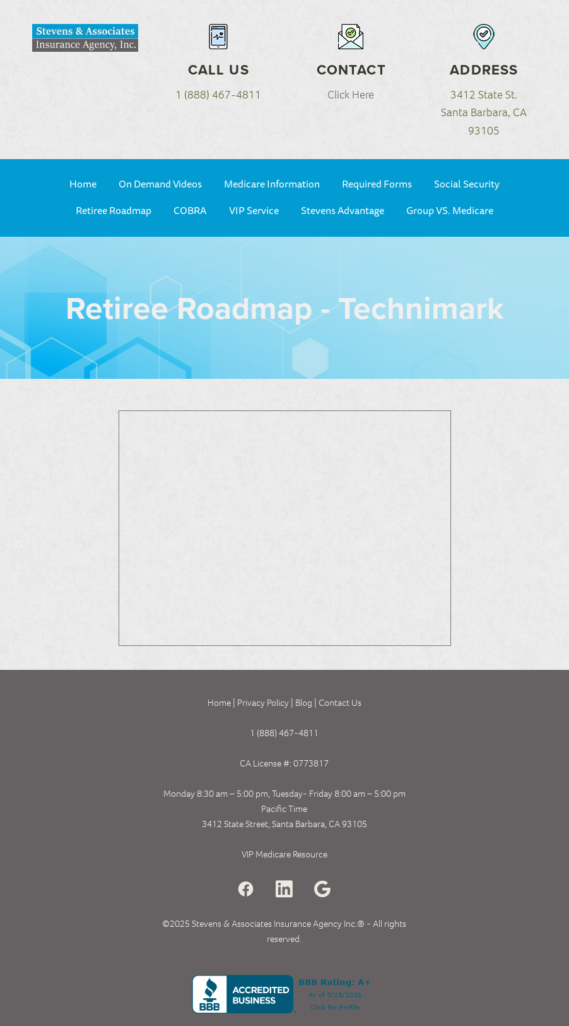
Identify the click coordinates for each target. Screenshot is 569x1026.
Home (83, 184)
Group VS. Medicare (449, 211)
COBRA (190, 211)
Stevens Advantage (342, 211)
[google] (323, 889)
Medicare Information (272, 184)
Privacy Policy (263, 702)
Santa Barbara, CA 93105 (319, 824)
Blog (304, 702)
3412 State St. (483, 94)
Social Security (467, 184)
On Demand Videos (160, 184)
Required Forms (377, 184)
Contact (351, 69)
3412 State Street (235, 824)
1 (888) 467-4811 (218, 94)
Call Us (218, 69)
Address (484, 69)
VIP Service (254, 211)
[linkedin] (284, 889)
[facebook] (246, 889)
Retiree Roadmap (113, 211)
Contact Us (340, 702)
